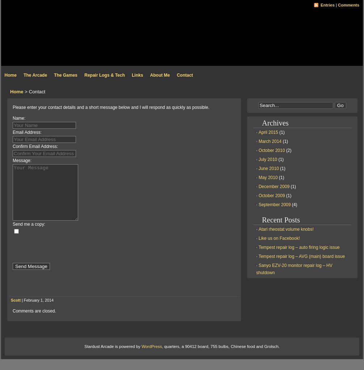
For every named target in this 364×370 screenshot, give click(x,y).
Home (11, 75)
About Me (160, 75)
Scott (16, 311)
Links (137, 75)
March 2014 (270, 141)
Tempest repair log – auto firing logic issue (299, 247)
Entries (328, 5)
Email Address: (27, 132)
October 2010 (272, 150)
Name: (19, 118)
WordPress (151, 357)
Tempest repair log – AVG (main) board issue (302, 256)
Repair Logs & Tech (104, 75)
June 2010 (269, 168)
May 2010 (268, 177)
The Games (65, 75)
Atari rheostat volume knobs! (286, 229)
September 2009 (275, 204)
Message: (22, 160)
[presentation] (68, 260)
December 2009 (274, 186)
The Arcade (35, 75)
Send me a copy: (29, 235)
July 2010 (268, 159)
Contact (185, 75)
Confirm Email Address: (35, 146)
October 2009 (272, 195)
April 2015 (268, 132)
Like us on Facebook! (279, 238)
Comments (348, 5)
